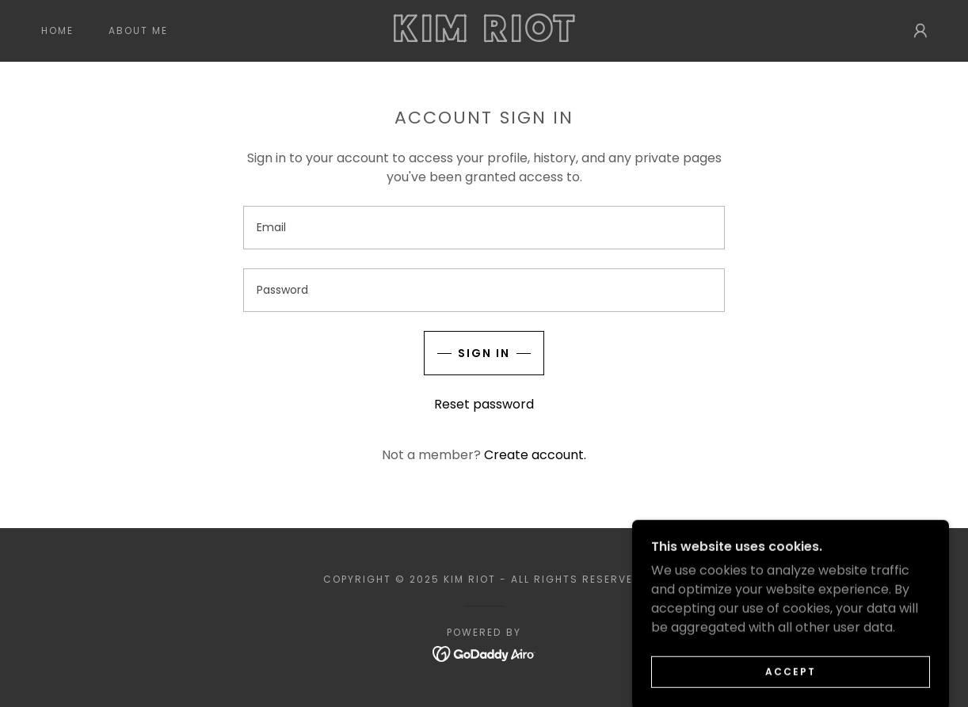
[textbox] (484, 227)
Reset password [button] (484, 404)
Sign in (484, 353)
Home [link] (57, 30)
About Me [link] (138, 30)
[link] (484, 38)
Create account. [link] (535, 455)
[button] (920, 31)
